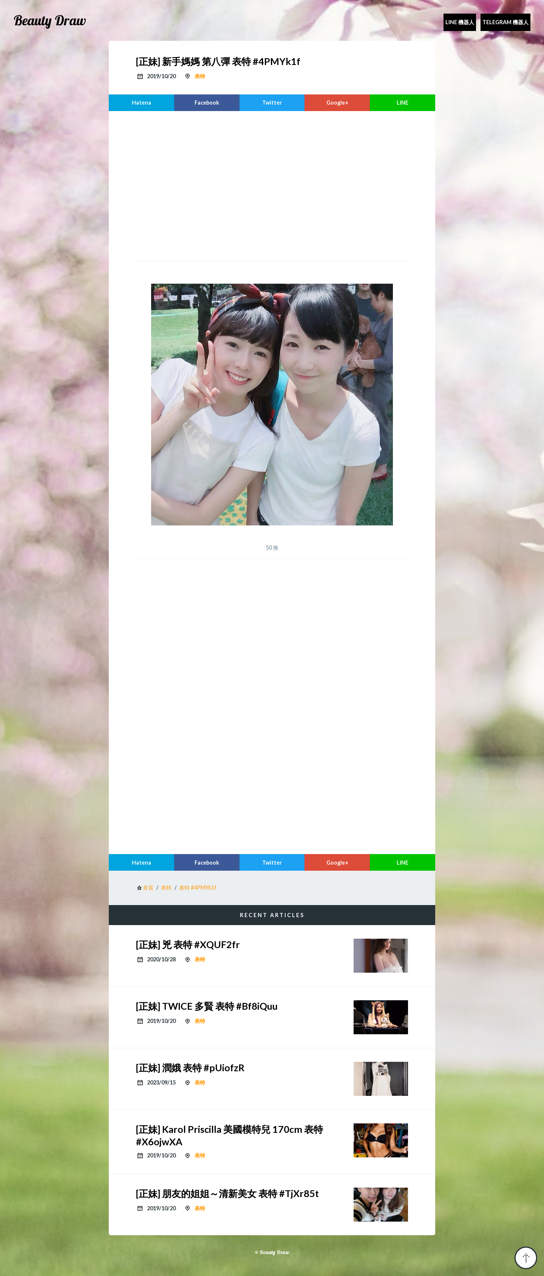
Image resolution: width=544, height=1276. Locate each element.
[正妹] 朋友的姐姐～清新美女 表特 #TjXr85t (227, 1193)
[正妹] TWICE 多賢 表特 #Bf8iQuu (207, 1006)
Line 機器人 (459, 22)
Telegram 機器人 (505, 22)
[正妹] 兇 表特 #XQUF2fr (188, 944)
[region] (272, 185)
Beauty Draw (50, 20)
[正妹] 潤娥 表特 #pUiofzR (190, 1067)
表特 (200, 76)
